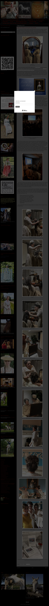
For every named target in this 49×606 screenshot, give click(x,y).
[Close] (34, 91)
